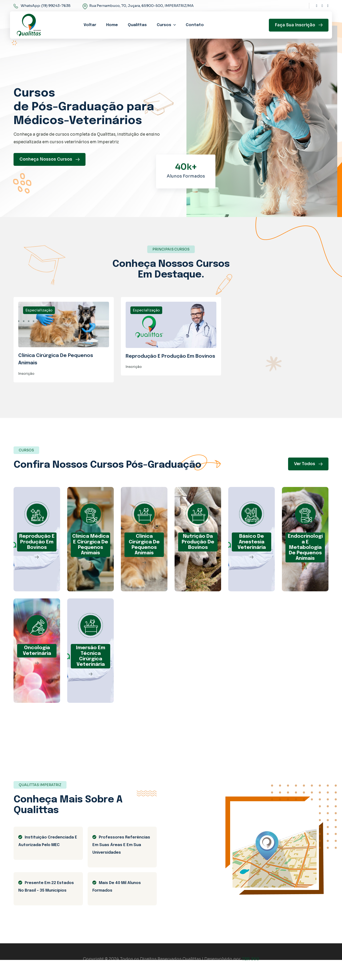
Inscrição (26, 376)
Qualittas (137, 25)
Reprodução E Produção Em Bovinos (170, 358)
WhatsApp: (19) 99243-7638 (46, 5)
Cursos (164, 25)
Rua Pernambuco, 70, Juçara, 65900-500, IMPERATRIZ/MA (141, 5)
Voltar (90, 25)
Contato (195, 25)
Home (112, 25)
